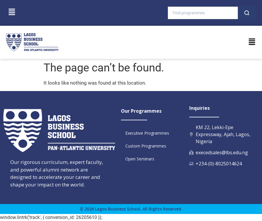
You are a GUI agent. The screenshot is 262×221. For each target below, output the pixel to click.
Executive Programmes (147, 133)
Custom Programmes (145, 146)
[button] (12, 12)
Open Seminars (139, 159)
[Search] (247, 12)
